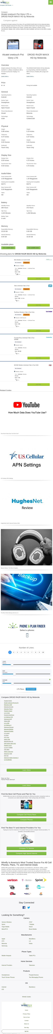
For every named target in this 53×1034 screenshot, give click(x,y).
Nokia (30, 943)
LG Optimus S (7, 725)
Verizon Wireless (7, 922)
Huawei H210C (8, 700)
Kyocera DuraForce (9, 715)
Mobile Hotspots (6, 955)
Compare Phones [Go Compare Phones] (26, 820)
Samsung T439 (8, 753)
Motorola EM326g (8, 729)
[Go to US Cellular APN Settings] (26, 457)
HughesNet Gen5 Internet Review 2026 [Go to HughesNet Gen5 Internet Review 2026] (10, 523)
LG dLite (6, 735)
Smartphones (6, 975)
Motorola (4, 943)
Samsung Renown (8, 727)
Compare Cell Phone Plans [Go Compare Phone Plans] (26, 814)
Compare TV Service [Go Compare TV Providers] (26, 848)
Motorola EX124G (8, 707)
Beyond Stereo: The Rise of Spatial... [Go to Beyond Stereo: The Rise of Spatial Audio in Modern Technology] (10, 568)
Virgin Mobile (5, 926)
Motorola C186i (8, 704)
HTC (3, 941)
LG (30, 941)
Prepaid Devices (34, 975)
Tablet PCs (32, 955)
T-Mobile (31, 924)
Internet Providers (7, 965)
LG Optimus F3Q (8, 717)
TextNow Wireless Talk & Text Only (24, 312)
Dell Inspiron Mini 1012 (10, 743)
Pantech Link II (8, 745)
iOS (3, 989)
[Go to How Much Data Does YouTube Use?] (26, 413)
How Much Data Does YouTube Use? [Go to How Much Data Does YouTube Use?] (10, 433)
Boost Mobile (33, 929)
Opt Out (26, 1031)
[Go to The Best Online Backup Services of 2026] (26, 592)
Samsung (4, 946)
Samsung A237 (8, 719)
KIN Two (6, 755)
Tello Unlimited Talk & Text (21, 285)
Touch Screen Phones (8, 977)
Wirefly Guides (26, 996)
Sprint (3, 924)
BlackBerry (32, 938)
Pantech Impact (8, 711)
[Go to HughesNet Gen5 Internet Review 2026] (26, 502)
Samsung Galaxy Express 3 (11, 757)
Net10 (31, 926)
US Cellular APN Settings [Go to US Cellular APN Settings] (7, 478)
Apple (3, 938)
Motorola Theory (8, 709)
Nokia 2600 (7, 721)
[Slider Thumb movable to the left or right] (12, 665)
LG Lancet (6, 733)
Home (26, 1010)
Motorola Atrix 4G (8, 741)
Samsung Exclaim (8, 731)
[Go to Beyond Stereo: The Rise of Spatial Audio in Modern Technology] (26, 547)
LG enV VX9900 (8, 747)
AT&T (30, 922)
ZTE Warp (6, 749)
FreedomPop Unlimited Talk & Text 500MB (24, 338)
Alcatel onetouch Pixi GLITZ (11, 703)
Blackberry (32, 987)
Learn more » (5, 76)
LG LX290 (6, 723)
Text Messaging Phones (36, 977)
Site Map (26, 1027)
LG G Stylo (7, 713)
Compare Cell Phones (5, 5)
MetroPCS (5, 929)
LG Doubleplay (8, 759)
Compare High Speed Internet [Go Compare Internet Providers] (26, 853)
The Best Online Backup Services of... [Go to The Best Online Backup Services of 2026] (10, 612)
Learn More (26, 770)
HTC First (6, 737)
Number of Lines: (26, 648)
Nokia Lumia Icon (8, 751)
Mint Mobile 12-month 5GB (22, 260)
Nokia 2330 (7, 739)
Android (4, 987)
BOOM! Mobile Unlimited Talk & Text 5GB (26, 365)
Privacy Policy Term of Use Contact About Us (26, 1018)
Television (32, 965)
